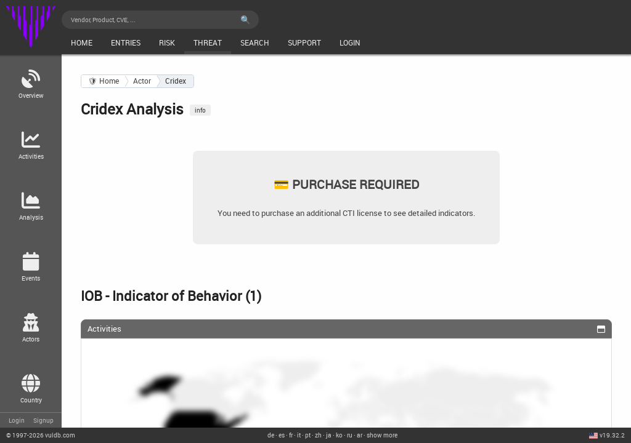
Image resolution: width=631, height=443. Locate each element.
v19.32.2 (612, 435)
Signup (43, 420)
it (299, 435)
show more (382, 435)
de (270, 435)
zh (318, 435)
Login (17, 420)
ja (329, 435)
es (282, 435)
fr (291, 435)
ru (349, 435)
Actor (142, 81)
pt (308, 435)
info (200, 110)
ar (359, 435)
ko (339, 435)
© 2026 (40, 435)
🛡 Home (103, 81)
